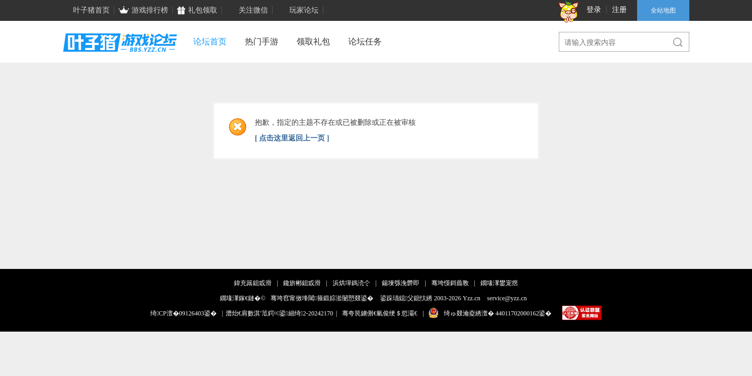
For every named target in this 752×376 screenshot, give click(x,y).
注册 (619, 10)
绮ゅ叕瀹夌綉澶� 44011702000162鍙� (498, 313)
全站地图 (663, 10)
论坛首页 (210, 41)
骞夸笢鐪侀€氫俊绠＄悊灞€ (379, 313)
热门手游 (261, 41)
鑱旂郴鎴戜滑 (302, 283)
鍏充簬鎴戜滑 (253, 283)
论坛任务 (365, 41)
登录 (593, 10)
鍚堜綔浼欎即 (400, 283)
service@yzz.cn (507, 298)
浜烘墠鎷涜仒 (351, 283)
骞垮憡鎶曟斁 (450, 283)
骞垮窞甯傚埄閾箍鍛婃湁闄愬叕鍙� (322, 298)
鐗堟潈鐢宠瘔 (499, 283)
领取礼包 (313, 41)
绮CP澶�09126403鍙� (183, 313)
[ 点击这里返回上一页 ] (292, 138)
